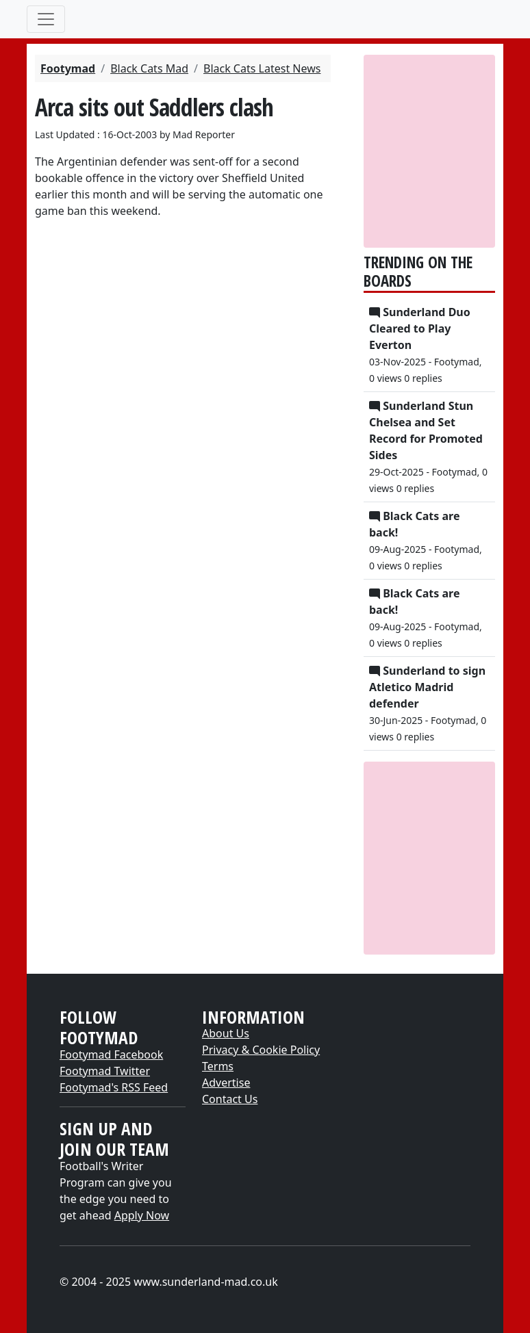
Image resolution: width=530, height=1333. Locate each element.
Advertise (226, 1082)
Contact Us (229, 1098)
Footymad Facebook (111, 1054)
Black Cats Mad (149, 68)
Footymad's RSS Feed (114, 1087)
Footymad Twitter (105, 1070)
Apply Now (141, 1215)
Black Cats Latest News (261, 68)
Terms (218, 1066)
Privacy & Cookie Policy (261, 1049)
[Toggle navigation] (46, 19)
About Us (225, 1033)
